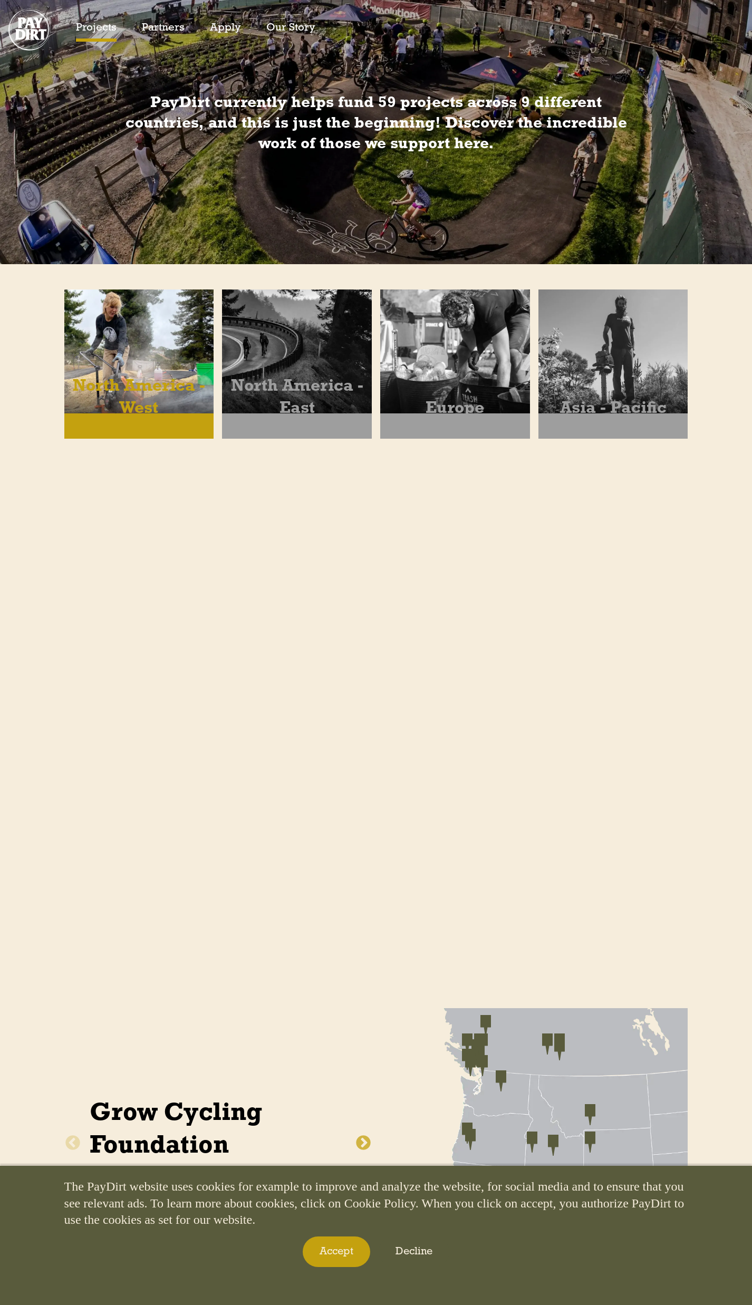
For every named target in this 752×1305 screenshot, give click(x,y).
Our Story (290, 27)
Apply (225, 27)
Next (363, 1143)
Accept (336, 1251)
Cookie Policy (380, 1203)
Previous (72, 1143)
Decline (414, 1251)
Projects (96, 27)
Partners (163, 27)
